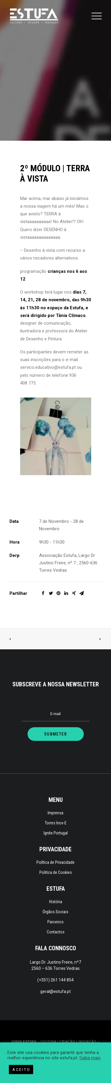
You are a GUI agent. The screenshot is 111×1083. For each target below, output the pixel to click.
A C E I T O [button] (21, 1069)
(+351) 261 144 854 (55, 980)
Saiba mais (90, 1057)
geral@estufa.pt (55, 991)
